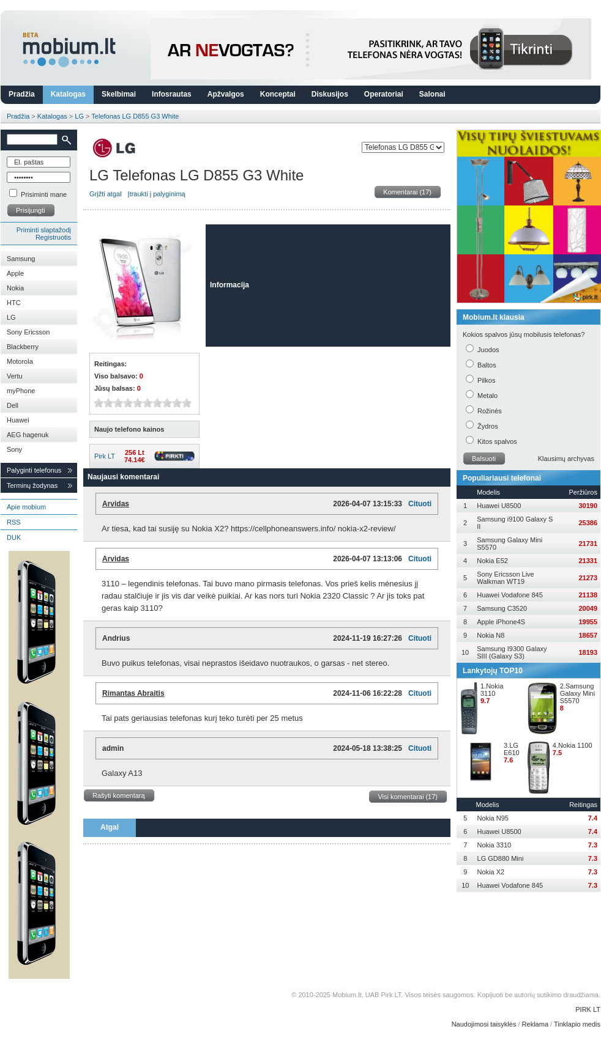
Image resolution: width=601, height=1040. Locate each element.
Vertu (15, 376)
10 (187, 402)
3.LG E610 (512, 749)
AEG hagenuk (28, 434)
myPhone (21, 390)
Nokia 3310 (494, 845)
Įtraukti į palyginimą (156, 193)
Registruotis (53, 237)
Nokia (15, 288)
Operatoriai (383, 94)
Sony (14, 449)
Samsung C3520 (502, 608)
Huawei (18, 420)
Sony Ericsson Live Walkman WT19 (505, 577)
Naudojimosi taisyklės (484, 1024)
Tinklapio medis (577, 1024)
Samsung (21, 258)
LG (79, 116)
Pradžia (22, 94)
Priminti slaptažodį (44, 230)
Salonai (432, 94)
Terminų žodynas (32, 485)
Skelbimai (119, 94)
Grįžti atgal (105, 193)
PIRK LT (587, 1009)
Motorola (20, 361)
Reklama (535, 1024)
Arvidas (115, 504)
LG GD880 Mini (500, 858)
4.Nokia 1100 (572, 745)
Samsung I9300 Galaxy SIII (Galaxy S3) (512, 652)
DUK (14, 537)
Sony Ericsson (28, 332)
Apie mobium (26, 507)
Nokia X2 (491, 872)
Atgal (109, 827)
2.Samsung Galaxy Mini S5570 (577, 693)
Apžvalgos (225, 94)
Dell (12, 405)
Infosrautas (172, 94)
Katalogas (68, 94)
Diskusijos (330, 94)
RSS (14, 522)
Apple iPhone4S (501, 621)
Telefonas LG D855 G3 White (135, 116)
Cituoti (419, 504)
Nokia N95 (493, 818)
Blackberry (23, 346)
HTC (14, 302)
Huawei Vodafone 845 (510, 595)
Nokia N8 (490, 635)
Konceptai (278, 94)
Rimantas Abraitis (133, 693)
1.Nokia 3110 (491, 689)
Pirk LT (104, 456)
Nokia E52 (492, 560)
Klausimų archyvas (566, 458)
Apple (15, 273)
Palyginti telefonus (34, 470)
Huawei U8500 (499, 505)
